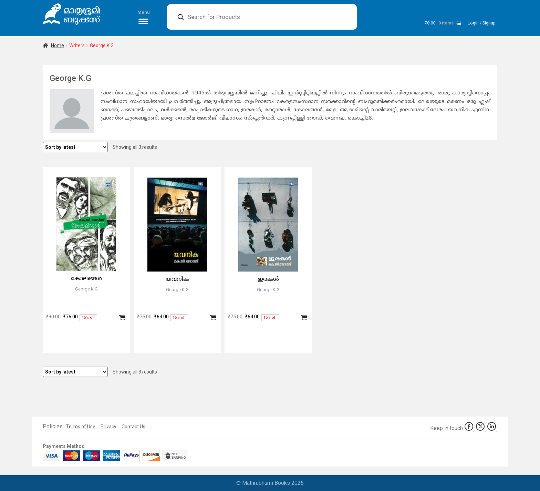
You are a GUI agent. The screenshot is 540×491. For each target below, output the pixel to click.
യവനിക (177, 279)
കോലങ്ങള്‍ (86, 278)
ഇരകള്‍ (268, 279)
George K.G (86, 288)
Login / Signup (482, 22)
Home (57, 45)
